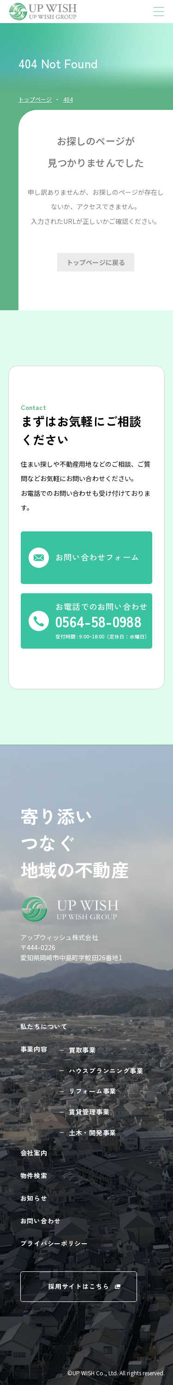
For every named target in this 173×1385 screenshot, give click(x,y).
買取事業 (82, 1049)
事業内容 (34, 1049)
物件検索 (34, 1175)
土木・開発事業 (92, 1132)
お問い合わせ (40, 1220)
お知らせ (34, 1198)
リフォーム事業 (92, 1091)
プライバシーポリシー (54, 1243)
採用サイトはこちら (78, 1286)
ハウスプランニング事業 (106, 1070)
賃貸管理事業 (89, 1111)
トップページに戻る (95, 262)
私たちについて (44, 1026)
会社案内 (34, 1152)
